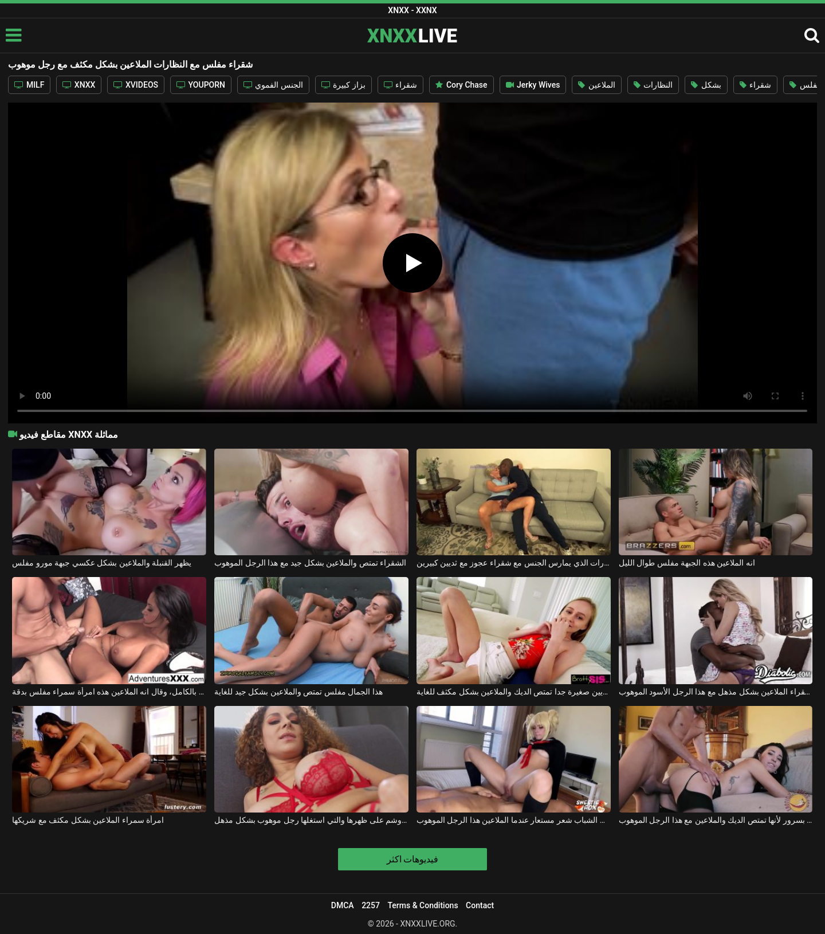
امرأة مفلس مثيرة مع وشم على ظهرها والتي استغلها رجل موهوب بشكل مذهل (311, 820)
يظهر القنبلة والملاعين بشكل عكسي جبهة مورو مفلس (101, 562)
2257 (371, 905)
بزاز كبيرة (343, 84)
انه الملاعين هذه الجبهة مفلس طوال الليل (687, 562)
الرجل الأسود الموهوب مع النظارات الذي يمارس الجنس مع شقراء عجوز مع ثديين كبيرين (514, 562)
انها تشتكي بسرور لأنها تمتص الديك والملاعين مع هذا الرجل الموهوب (716, 820)
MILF (29, 84)
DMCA (342, 905)
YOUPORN (200, 84)
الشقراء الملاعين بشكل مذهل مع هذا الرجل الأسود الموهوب (716, 691)
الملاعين (596, 84)
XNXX (78, 84)
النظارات (653, 84)
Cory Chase (461, 84)
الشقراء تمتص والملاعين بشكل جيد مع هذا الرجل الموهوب (310, 562)
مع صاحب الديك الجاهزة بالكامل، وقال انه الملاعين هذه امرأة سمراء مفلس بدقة (109, 691)
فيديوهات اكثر (413, 859)
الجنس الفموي (273, 84)
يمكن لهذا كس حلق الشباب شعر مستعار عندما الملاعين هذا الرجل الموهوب (514, 820)
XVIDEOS (135, 84)
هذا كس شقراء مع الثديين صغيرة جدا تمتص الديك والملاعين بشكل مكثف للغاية (514, 691)
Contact (480, 905)
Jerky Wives (533, 84)
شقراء (400, 84)
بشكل (706, 84)
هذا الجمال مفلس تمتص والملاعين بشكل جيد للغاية (298, 691)
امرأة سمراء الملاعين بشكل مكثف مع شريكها (88, 820)
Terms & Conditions (422, 905)
